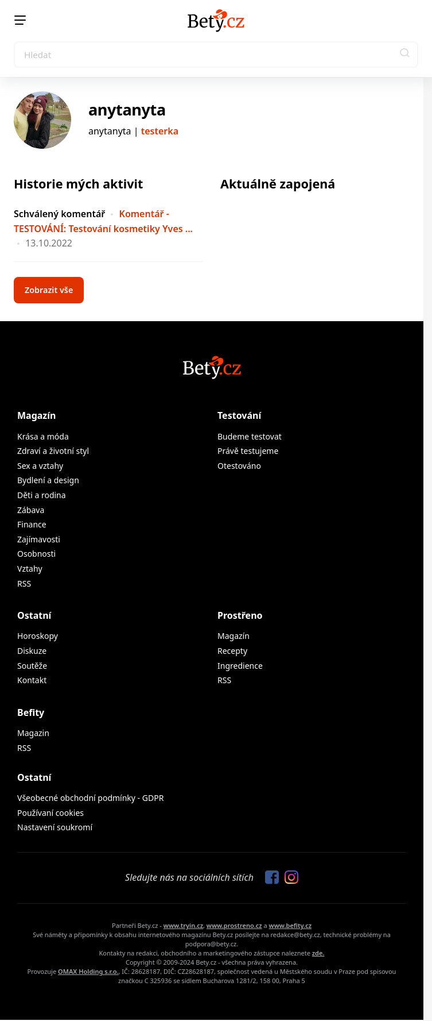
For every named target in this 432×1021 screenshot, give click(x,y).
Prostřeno (240, 615)
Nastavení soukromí (54, 827)
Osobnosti (36, 553)
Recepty (232, 650)
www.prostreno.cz (234, 925)
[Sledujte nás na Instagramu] (288, 878)
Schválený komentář (59, 213)
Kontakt (31, 680)
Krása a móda (43, 436)
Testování (239, 415)
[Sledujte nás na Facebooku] (269, 878)
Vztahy (29, 568)
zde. (318, 953)
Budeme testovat (249, 436)
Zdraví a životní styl (53, 450)
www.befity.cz (290, 925)
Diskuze (31, 650)
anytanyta (127, 109)
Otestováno (239, 465)
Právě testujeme (247, 450)
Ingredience (240, 665)
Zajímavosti (38, 539)
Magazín (36, 415)
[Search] (216, 54)
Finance (31, 524)
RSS (24, 583)
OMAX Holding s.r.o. (88, 971)
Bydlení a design (48, 480)
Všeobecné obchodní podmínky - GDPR (90, 797)
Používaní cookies (50, 812)
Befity (30, 712)
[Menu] (20, 20)
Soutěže (32, 665)
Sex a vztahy (40, 465)
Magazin (33, 732)
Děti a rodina (41, 495)
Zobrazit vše (49, 289)
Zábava (30, 509)
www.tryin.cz (183, 925)
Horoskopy (37, 635)
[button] (405, 54)
